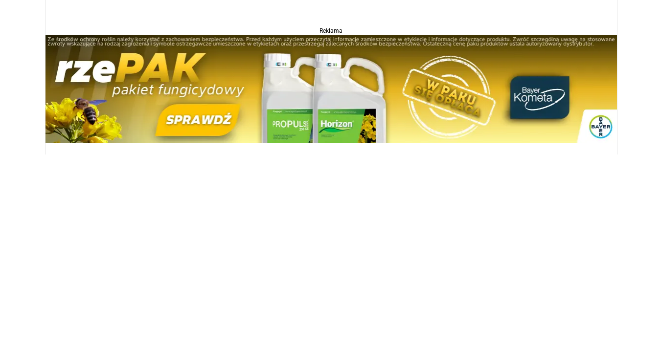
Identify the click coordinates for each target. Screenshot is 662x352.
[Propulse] (331, 88)
